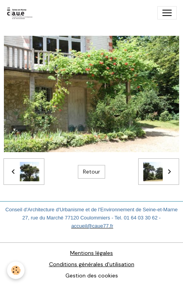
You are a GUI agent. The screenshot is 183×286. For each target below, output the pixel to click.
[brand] (21, 12)
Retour (91, 171)
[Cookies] (16, 270)
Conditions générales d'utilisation (91, 264)
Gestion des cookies (91, 275)
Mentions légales (91, 252)
